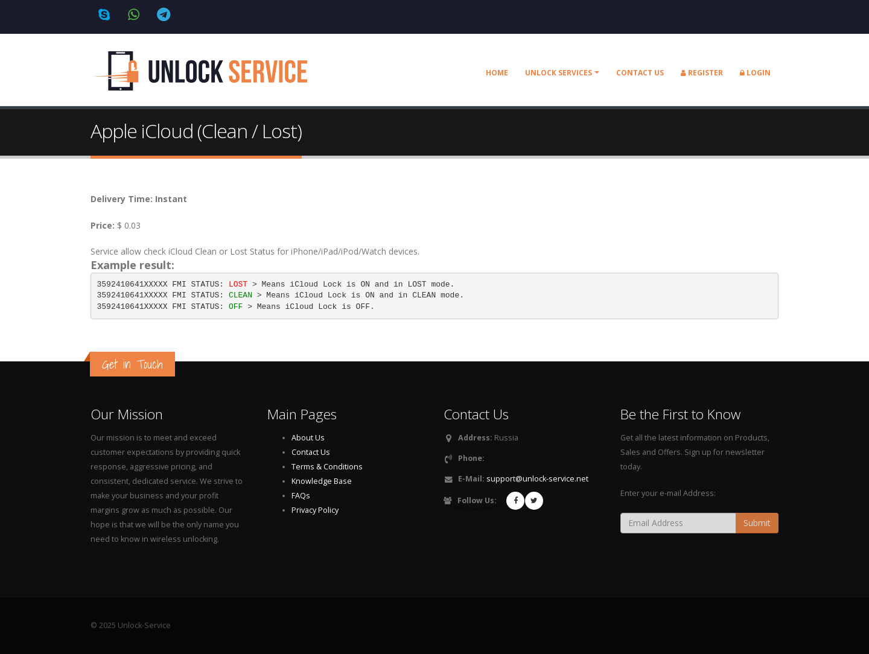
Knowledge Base (321, 481)
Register (702, 73)
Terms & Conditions (327, 467)
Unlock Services (558, 73)
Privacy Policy (315, 510)
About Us (308, 438)
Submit (757, 523)
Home (497, 73)
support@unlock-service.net (537, 479)
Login (755, 73)
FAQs (300, 496)
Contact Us (310, 452)
